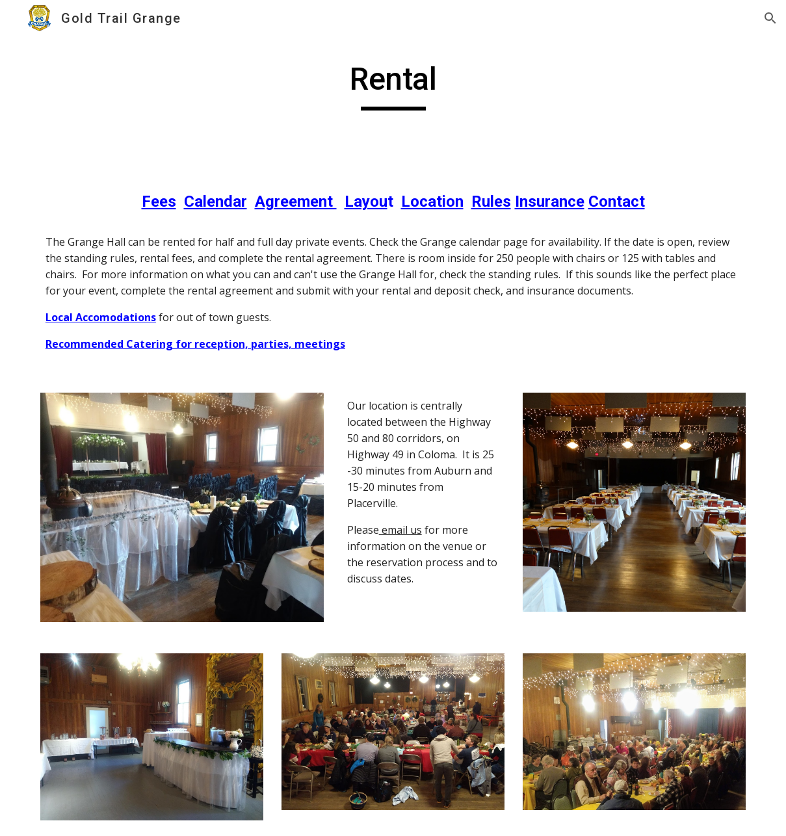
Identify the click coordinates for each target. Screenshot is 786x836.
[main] (393, 85)
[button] (770, 18)
